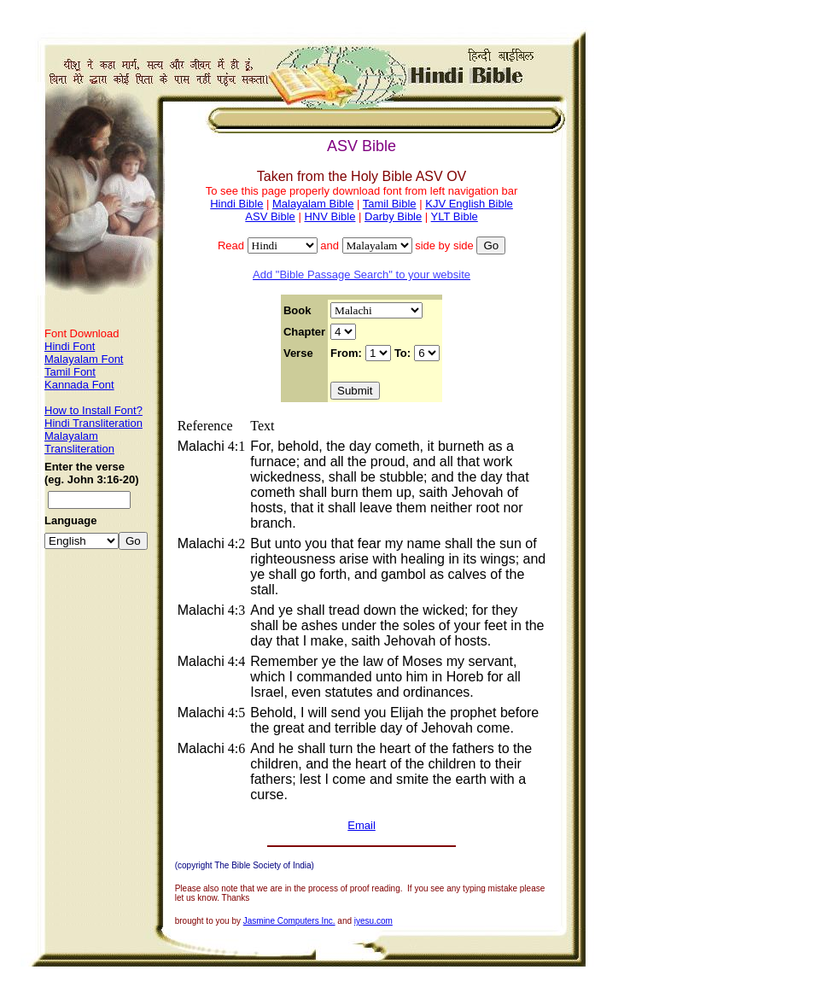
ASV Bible (270, 216)
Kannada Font (79, 384)
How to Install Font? (93, 410)
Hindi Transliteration (93, 423)
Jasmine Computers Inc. (289, 921)
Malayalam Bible (312, 203)
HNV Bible (329, 216)
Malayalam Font (83, 359)
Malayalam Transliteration (79, 442)
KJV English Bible (469, 203)
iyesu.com (373, 921)
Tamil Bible (390, 203)
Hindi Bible (236, 203)
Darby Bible (393, 216)
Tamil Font (70, 371)
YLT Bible (454, 216)
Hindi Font (69, 346)
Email (361, 825)
